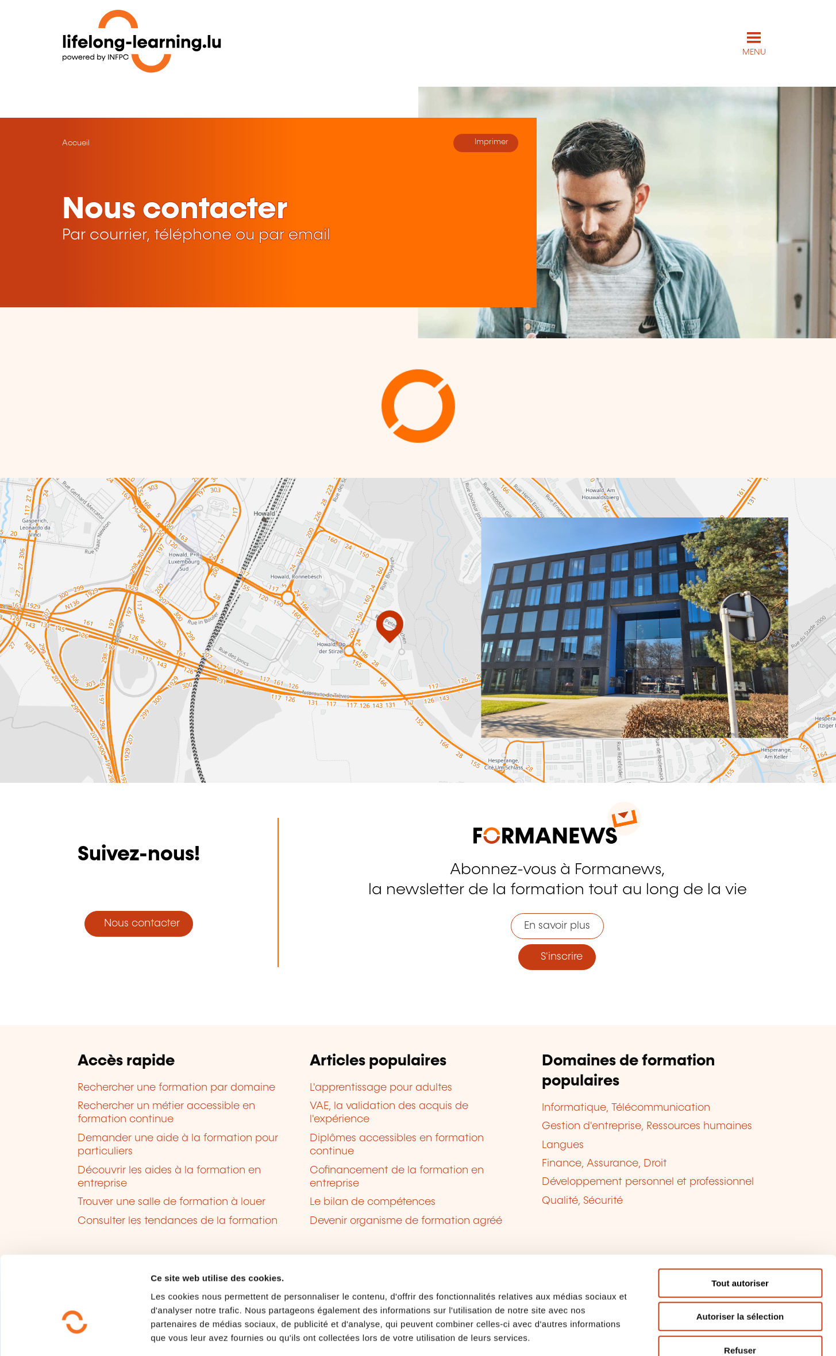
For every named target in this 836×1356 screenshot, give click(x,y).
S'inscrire (557, 956)
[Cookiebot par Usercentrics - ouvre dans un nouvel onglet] (74, 1333)
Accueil (76, 142)
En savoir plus (557, 925)
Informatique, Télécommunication (626, 1107)
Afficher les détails (633, 1333)
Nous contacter (139, 923)
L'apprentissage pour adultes (381, 1087)
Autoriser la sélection (740, 1249)
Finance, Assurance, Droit (604, 1163)
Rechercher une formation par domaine (176, 1087)
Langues (563, 1144)
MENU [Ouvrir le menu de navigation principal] (754, 52)
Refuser (740, 1283)
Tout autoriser (740, 1215)
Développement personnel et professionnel (648, 1182)
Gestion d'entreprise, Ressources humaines (647, 1126)
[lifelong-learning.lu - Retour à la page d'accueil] (142, 43)
